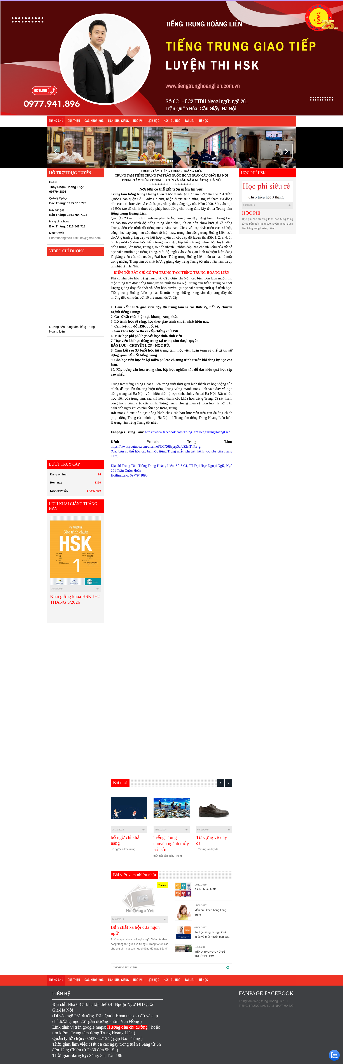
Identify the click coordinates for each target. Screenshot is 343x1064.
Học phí (138, 121)
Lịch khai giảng (118, 121)
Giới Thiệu (74, 121)
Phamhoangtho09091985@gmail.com (75, 238)
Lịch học (153, 121)
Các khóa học (94, 121)
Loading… (181, 629)
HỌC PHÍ (251, 213)
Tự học (203, 121)
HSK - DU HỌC (172, 121)
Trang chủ (56, 121)
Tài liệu (189, 121)
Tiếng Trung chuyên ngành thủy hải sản (171, 843)
